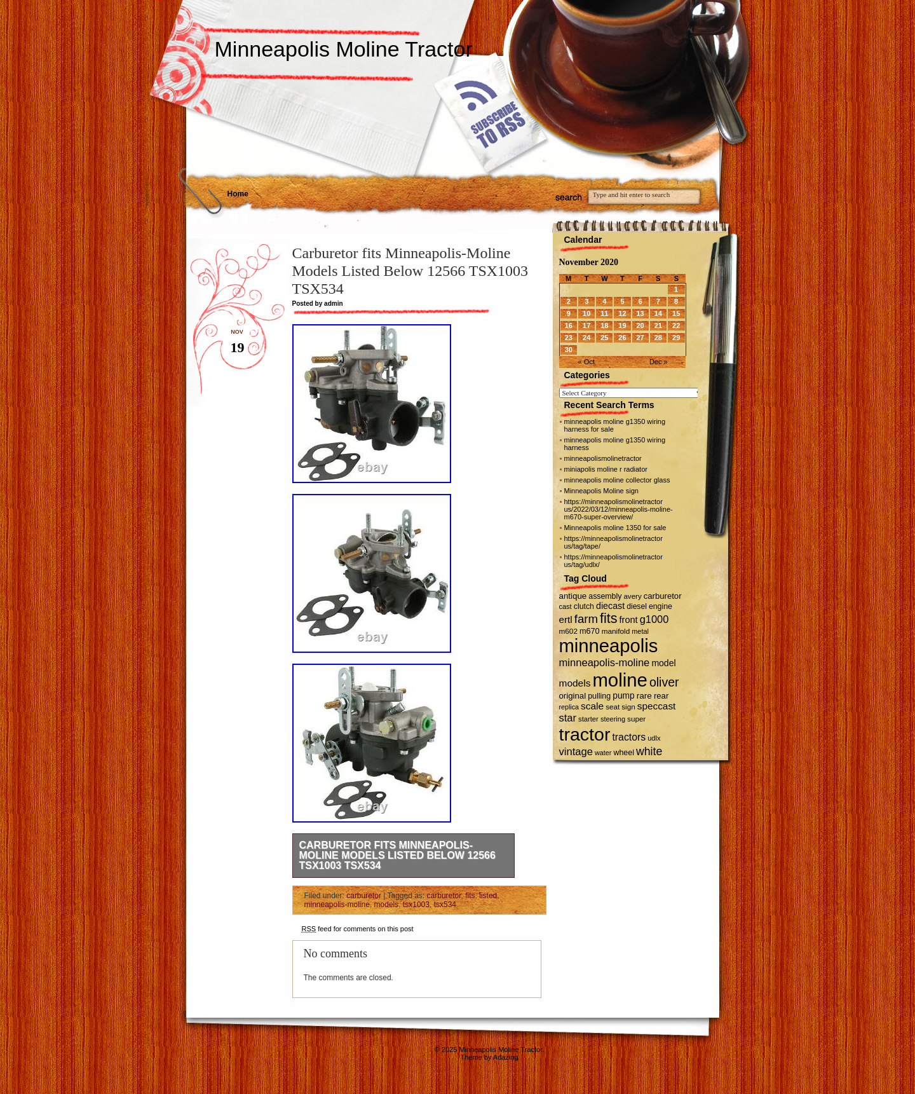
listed (488, 895)
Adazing (505, 1057)
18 (604, 325)
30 (569, 349)
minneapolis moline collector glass (617, 480)
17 (586, 325)
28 (658, 337)
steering (612, 719)
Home (237, 193)
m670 (590, 631)
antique (573, 596)
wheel (623, 752)
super (636, 719)
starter (588, 719)
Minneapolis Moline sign (601, 491)
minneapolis (608, 646)
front (629, 620)
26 (622, 337)
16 (569, 325)
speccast (656, 706)
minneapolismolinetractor (603, 458)
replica (569, 707)
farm (586, 619)
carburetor (363, 895)
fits (470, 895)
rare (644, 696)
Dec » (658, 362)
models (386, 904)
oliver (664, 682)
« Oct (586, 362)
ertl (566, 619)
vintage (576, 752)
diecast (610, 606)
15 (676, 313)
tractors (629, 737)
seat (613, 706)
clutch (584, 606)
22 (676, 325)
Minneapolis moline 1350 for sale (615, 527)
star (567, 717)
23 (569, 337)
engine (660, 606)
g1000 (654, 619)
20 (640, 325)
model (663, 663)
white (649, 751)
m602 (568, 631)
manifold (616, 631)
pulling (599, 696)
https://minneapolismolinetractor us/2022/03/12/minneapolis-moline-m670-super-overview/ (618, 509)
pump (623, 696)
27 (640, 337)
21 (658, 325)
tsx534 (445, 904)
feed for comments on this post (358, 929)
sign (628, 706)
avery (632, 596)
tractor (585, 734)
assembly (604, 596)
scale (592, 706)
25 (604, 337)
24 (586, 337)
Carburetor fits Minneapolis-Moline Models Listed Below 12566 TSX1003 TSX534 (397, 855)
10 (586, 313)
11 (604, 313)
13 (640, 313)
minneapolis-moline (337, 904)
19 (622, 325)
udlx (653, 738)
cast (565, 606)
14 (658, 313)
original (572, 696)
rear (661, 696)
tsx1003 (416, 904)
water (603, 752)
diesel (637, 606)
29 (676, 337)
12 (622, 313)
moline (619, 679)
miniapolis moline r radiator (605, 469)
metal (640, 631)
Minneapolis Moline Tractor (344, 49)
